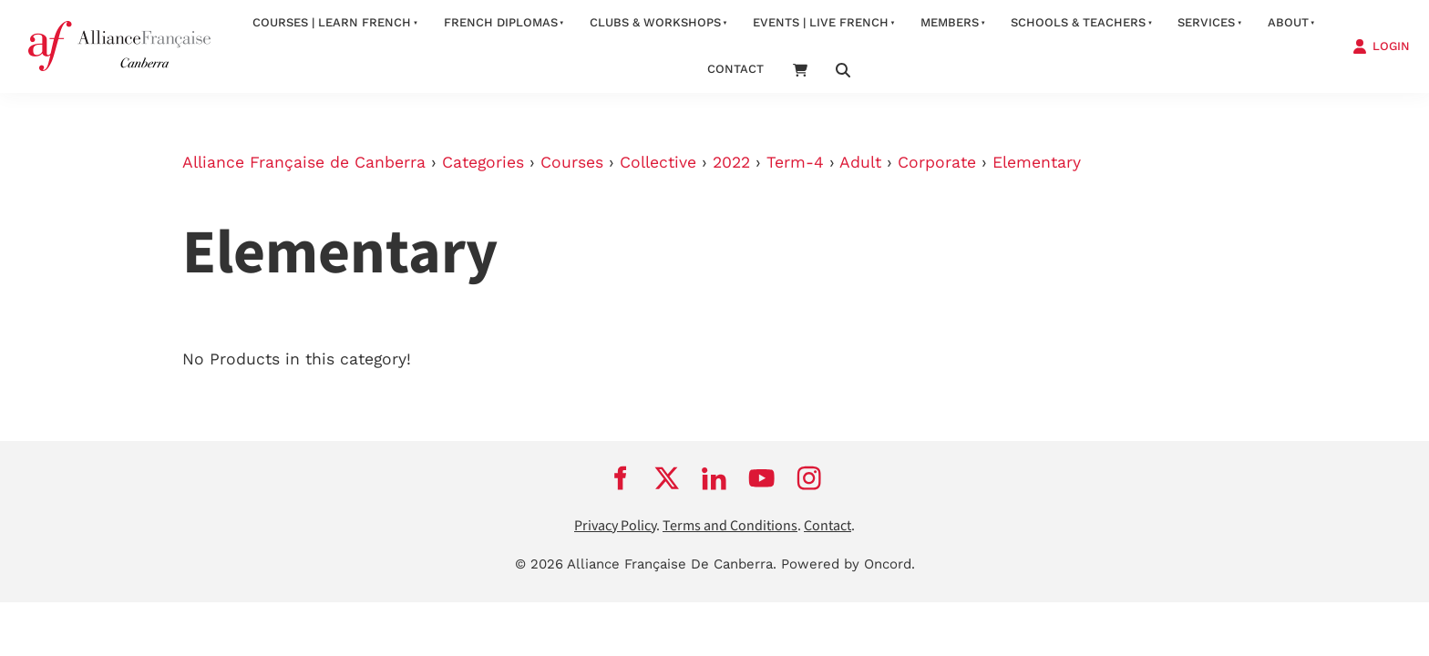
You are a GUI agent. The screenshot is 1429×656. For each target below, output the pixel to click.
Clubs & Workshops (655, 22)
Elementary (1036, 162)
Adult (860, 162)
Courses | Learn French (331, 22)
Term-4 (795, 162)
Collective (658, 162)
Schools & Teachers (1078, 22)
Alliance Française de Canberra (304, 162)
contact (735, 69)
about (1288, 22)
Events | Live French (821, 22)
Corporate (937, 162)
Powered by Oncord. (848, 564)
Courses (571, 162)
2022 (731, 162)
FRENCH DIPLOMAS (501, 22)
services (1206, 22)
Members (949, 22)
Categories (483, 162)
